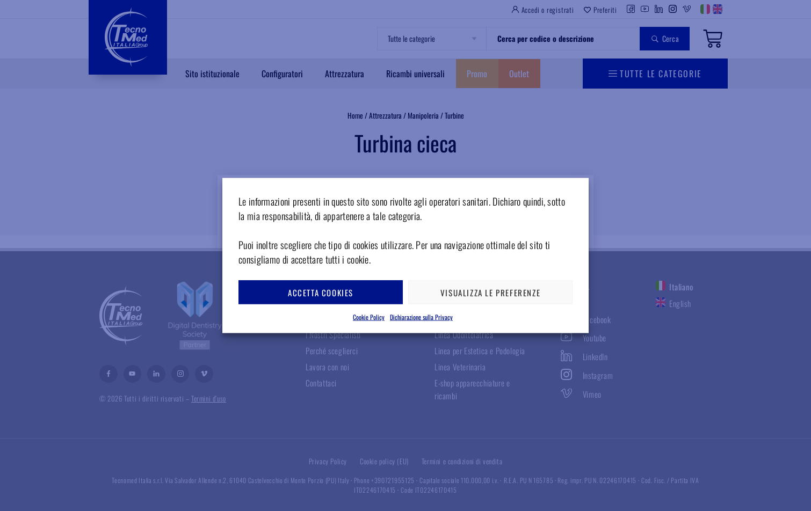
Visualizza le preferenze (490, 292)
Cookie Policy (369, 317)
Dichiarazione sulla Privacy (421, 317)
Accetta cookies (320, 292)
